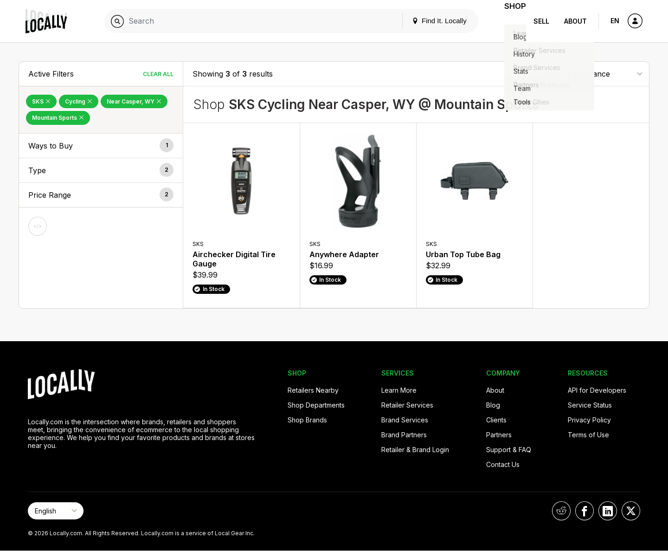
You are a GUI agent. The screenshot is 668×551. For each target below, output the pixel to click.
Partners (499, 435)
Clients (496, 420)
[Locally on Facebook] (584, 510)
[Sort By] (593, 73)
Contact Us (503, 464)
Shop (509, 21)
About (575, 21)
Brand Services (404, 420)
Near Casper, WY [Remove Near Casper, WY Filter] (134, 101)
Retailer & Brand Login (415, 450)
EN (614, 21)
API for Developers (597, 390)
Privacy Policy (589, 420)
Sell (541, 21)
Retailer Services (407, 405)
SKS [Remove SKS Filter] (41, 101)
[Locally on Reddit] (561, 510)
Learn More (399, 390)
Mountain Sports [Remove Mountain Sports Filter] (58, 117)
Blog (493, 405)
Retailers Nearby (313, 390)
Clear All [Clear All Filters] (158, 74)
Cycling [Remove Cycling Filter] (78, 101)
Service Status (590, 405)
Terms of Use (588, 435)
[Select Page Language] (56, 510)
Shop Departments (316, 405)
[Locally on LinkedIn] (607, 510)
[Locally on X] (631, 510)
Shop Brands (307, 420)
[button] (101, 146)
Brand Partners (404, 435)
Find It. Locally (427, 21)
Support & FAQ (508, 450)
